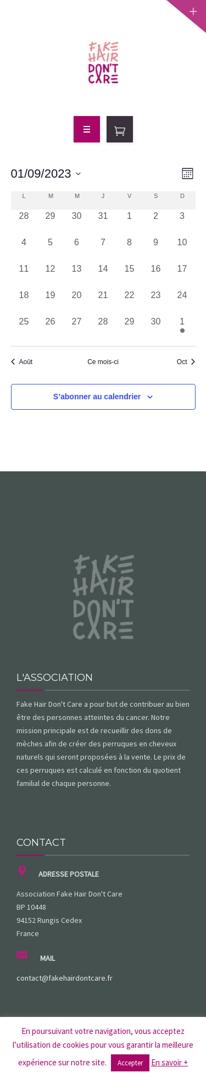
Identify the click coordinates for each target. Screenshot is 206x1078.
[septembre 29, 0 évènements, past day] (129, 328)
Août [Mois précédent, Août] (22, 362)
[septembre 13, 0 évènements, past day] (77, 275)
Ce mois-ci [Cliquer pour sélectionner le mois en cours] (103, 362)
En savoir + (169, 1062)
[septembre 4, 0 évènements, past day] (24, 249)
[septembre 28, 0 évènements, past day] (103, 328)
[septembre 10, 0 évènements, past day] (182, 249)
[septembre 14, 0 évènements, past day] (103, 275)
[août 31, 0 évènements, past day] (103, 223)
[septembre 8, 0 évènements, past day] (129, 249)
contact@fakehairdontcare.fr (64, 978)
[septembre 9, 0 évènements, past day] (156, 249)
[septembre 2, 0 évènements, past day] (156, 223)
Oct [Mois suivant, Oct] (186, 362)
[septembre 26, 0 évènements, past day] (50, 328)
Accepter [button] (130, 1063)
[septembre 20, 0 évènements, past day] (77, 302)
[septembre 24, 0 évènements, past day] (182, 302)
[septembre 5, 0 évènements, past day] (50, 249)
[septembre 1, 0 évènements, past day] (129, 223)
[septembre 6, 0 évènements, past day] (77, 249)
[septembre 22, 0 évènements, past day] (129, 302)
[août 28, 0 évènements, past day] (24, 223)
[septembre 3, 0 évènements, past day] (182, 223)
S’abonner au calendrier (97, 396)
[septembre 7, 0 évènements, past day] (103, 249)
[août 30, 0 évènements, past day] (77, 223)
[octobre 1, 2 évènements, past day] (182, 328)
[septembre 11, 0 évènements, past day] (24, 275)
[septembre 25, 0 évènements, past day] (24, 328)
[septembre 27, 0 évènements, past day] (77, 328)
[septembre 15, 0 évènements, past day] (129, 275)
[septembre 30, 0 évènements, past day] (156, 328)
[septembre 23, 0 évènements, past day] (156, 302)
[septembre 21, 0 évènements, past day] (103, 302)
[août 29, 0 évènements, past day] (50, 223)
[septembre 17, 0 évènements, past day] (182, 275)
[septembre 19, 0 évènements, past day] (50, 302)
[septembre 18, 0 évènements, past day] (24, 302)
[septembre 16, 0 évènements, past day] (156, 275)
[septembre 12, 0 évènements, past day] (50, 275)
